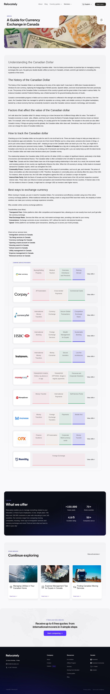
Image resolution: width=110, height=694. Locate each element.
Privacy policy (87, 689)
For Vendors (70, 659)
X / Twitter (95, 666)
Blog (68, 677)
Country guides (71, 673)
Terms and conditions (98, 689)
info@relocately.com (13, 664)
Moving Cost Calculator (73, 670)
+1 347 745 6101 (12, 667)
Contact (49, 663)
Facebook (95, 659)
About (48, 659)
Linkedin (94, 670)
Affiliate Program (71, 663)
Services (69, 666)
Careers (49, 666)
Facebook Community (98, 663)
